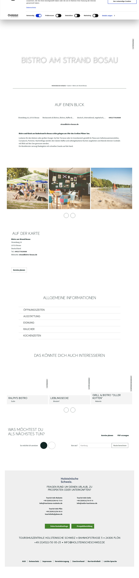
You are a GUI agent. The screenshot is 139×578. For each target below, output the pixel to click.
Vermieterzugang (62, 561)
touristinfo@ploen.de (53, 514)
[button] (19, 269)
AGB (24, 561)
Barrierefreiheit (94, 561)
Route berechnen (120, 445)
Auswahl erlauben (122, 11)
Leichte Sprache (110, 561)
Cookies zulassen (122, 5)
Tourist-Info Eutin (84, 498)
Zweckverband (78, 561)
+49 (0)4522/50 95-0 (54, 511)
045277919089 (115, 117)
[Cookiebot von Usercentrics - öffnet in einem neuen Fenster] (13, 31)
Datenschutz (34, 561)
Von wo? (74, 445)
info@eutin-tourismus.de (87, 503)
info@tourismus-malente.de (50, 503)
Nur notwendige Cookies (122, 17)
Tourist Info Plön (55, 509)
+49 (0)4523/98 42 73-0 (53, 500)
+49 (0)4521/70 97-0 (85, 500)
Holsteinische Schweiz (59, 86)
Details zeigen (107, 31)
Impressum (47, 561)
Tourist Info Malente (54, 498)
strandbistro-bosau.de (69, 124)
